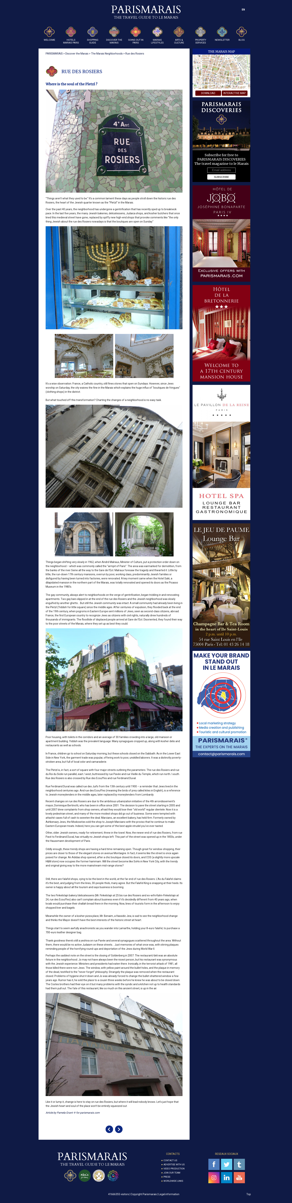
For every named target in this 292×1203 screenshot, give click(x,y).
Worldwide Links (173, 1181)
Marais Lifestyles (157, 35)
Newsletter (222, 34)
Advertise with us (174, 1164)
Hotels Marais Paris (71, 35)
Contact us (170, 1160)
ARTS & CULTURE (179, 35)
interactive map (234, 93)
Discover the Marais (114, 35)
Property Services (200, 35)
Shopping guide (92, 35)
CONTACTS (173, 1153)
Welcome (49, 34)
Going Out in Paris (135, 35)
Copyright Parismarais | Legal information (155, 1194)
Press (167, 1177)
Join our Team (172, 1172)
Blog (241, 34)
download (208, 93)
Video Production (174, 1168)
